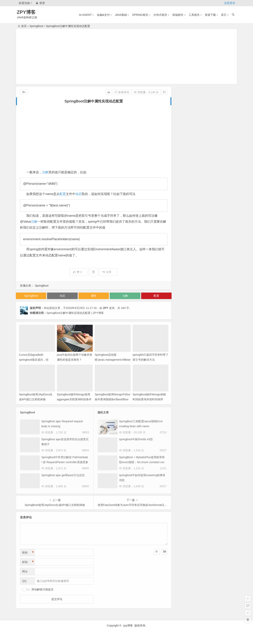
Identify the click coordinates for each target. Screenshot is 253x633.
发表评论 (122, 92)
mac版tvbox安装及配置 (212, 137)
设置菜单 (229, 3)
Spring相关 (140, 14)
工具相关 (194, 14)
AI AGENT (85, 14)
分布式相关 (160, 14)
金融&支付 (103, 14)
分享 (106, 272)
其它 (224, 14)
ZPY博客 (26, 12)
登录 (40, 3)
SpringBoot (36, 26)
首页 (22, 26)
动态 (78, 194)
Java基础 (121, 14)
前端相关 (177, 14)
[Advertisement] (126, 56)
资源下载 (210, 14)
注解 (45, 172)
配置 (62, 194)
